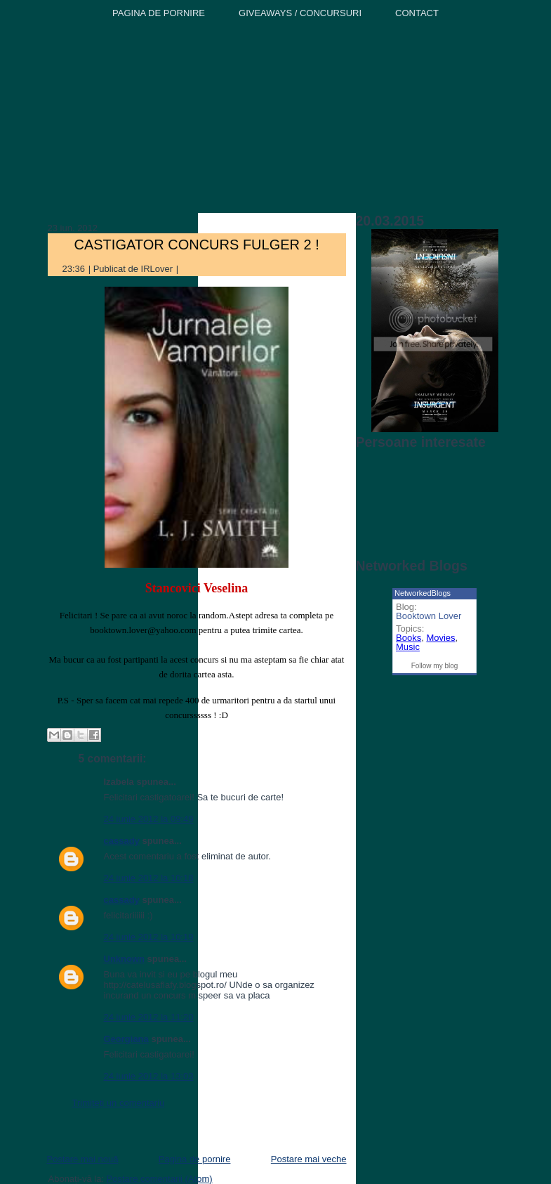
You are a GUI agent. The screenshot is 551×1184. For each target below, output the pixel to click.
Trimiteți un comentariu (118, 1103)
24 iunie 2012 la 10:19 (149, 937)
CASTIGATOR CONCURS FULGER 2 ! (196, 244)
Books (408, 637)
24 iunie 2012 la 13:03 (149, 1076)
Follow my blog (434, 666)
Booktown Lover (428, 616)
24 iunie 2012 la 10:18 (149, 878)
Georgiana (126, 1039)
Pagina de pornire (195, 1159)
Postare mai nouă (83, 1159)
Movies (440, 637)
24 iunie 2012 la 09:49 (149, 819)
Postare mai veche (309, 1159)
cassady (122, 840)
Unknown (124, 959)
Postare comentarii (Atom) (160, 1178)
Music (408, 647)
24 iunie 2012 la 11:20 (149, 1017)
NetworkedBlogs (422, 593)
